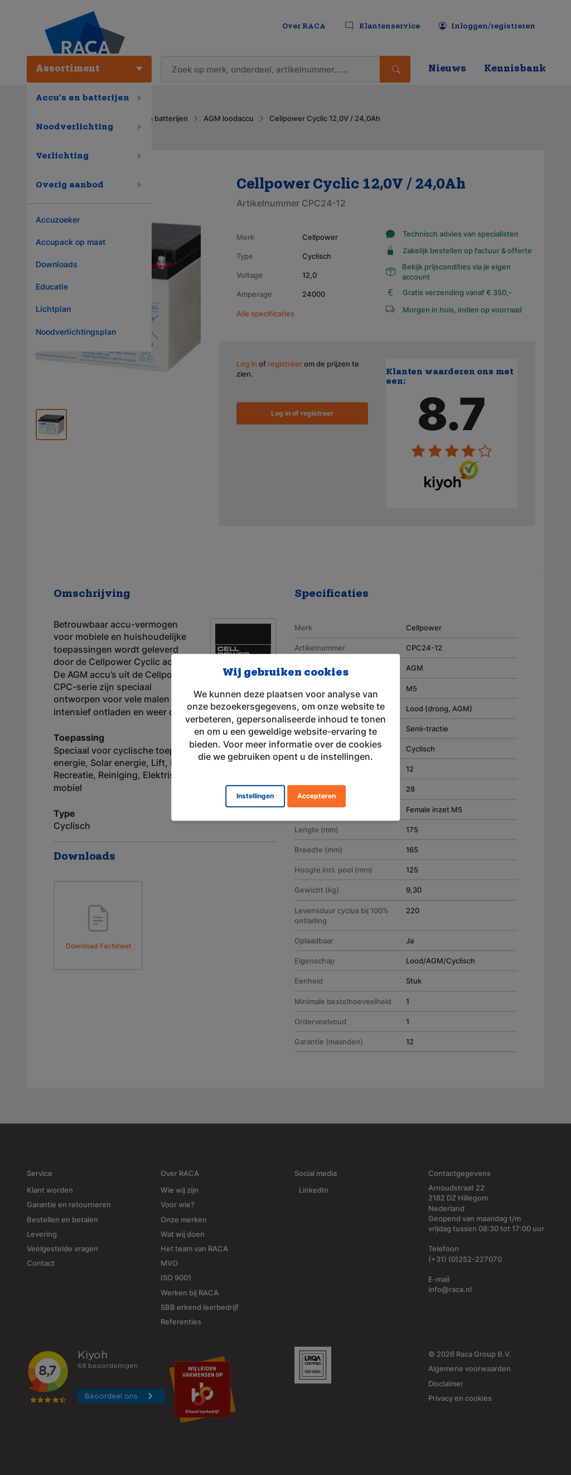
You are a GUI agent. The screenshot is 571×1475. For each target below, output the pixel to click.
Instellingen (255, 796)
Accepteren (316, 796)
